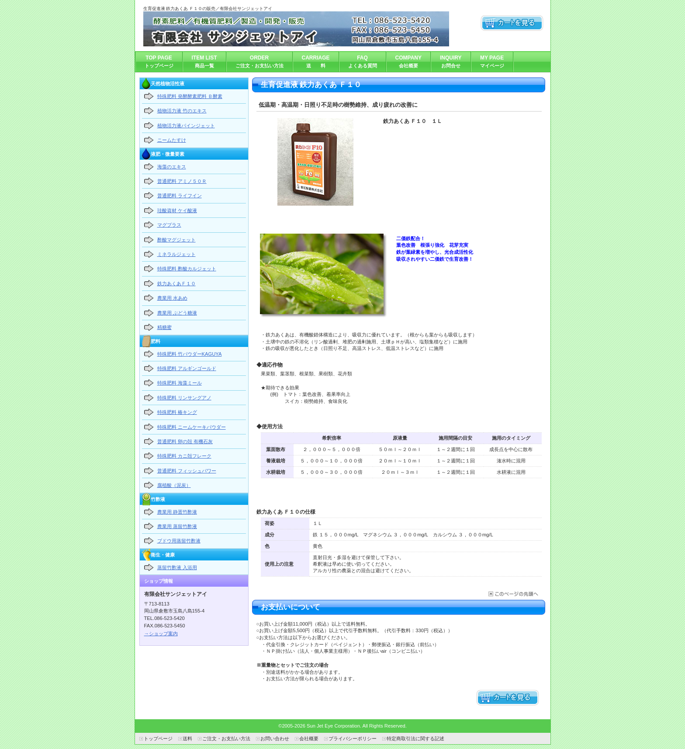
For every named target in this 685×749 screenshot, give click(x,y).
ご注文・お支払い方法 (226, 738)
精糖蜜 (164, 327)
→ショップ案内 (161, 633)
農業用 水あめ (172, 298)
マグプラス (169, 225)
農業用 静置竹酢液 (177, 511)
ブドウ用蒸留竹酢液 (179, 540)
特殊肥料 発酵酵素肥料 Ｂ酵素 (189, 96)
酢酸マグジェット (176, 239)
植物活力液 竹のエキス (182, 110)
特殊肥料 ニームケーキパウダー (191, 427)
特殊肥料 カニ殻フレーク (184, 455)
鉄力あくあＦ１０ (176, 283)
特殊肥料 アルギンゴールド (186, 368)
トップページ (158, 738)
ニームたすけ (171, 140)
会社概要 (308, 738)
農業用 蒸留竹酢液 (177, 526)
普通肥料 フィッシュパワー (186, 470)
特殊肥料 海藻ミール (179, 382)
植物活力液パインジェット (186, 125)
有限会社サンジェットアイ (296, 28)
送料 (187, 738)
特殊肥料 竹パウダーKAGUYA (189, 354)
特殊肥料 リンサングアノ (184, 397)
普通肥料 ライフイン (179, 195)
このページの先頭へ (513, 594)
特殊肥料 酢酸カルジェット (186, 268)
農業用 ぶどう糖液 (177, 312)
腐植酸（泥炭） (174, 485)
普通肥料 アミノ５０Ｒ (182, 181)
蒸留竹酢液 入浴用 (177, 567)
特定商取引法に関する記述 (415, 738)
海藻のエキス (171, 166)
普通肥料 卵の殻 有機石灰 (185, 441)
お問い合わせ (274, 738)
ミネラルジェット (176, 254)
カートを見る (512, 23)
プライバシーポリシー (353, 738)
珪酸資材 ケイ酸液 (177, 210)
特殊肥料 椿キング (177, 412)
